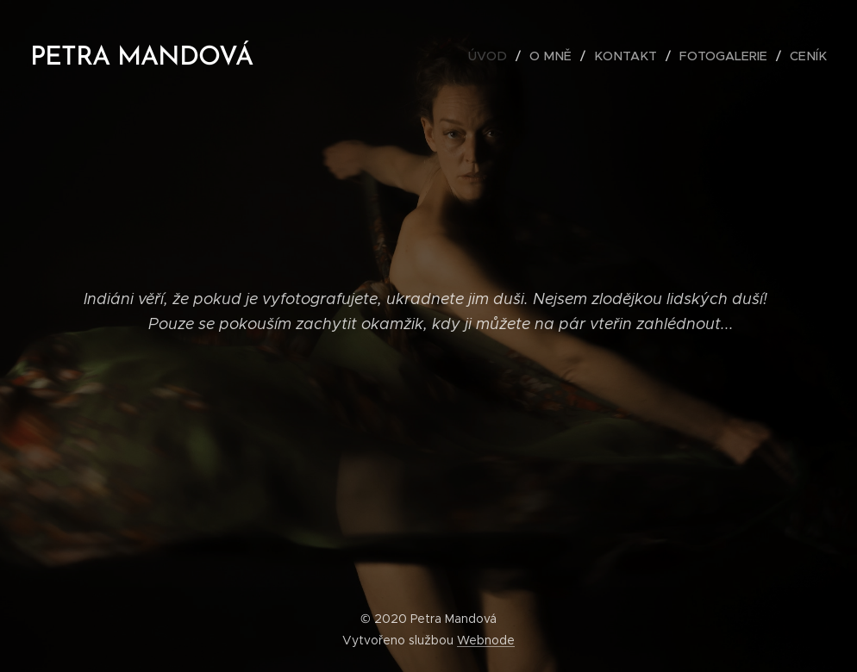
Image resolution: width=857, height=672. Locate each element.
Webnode (486, 640)
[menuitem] (505, 56)
